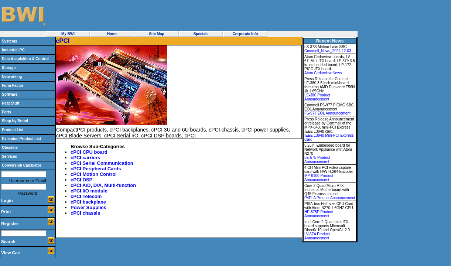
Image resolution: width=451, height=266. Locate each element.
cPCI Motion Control (94, 174)
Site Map (156, 34)
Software (9, 94)
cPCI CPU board (89, 152)
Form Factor (12, 85)
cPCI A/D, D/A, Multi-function (103, 185)
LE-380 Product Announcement (317, 97)
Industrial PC (13, 50)
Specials (201, 34)
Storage (9, 68)
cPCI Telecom (86, 196)
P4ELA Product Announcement (329, 198)
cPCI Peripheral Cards (96, 168)
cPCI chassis (85, 213)
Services (9, 156)
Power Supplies (88, 207)
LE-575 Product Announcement (317, 160)
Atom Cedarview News (323, 73)
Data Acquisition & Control (25, 59)
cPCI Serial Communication (102, 163)
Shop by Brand (15, 121)
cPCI (62, 40)
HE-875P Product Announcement (318, 214)
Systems (9, 41)
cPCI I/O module (89, 191)
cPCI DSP (81, 180)
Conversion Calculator (21, 165)
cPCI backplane (88, 202)
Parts (6, 112)
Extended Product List (21, 139)
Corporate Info (245, 34)
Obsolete (10, 148)
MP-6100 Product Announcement (318, 178)
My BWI (68, 34)
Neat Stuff (10, 103)
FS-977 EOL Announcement (327, 113)
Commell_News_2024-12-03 (327, 51)
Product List (12, 130)
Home (112, 34)
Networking (12, 77)
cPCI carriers (85, 157)
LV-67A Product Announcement (317, 236)
